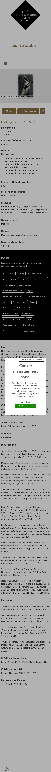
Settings (25, 402)
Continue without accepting (31, 360)
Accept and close (25, 406)
